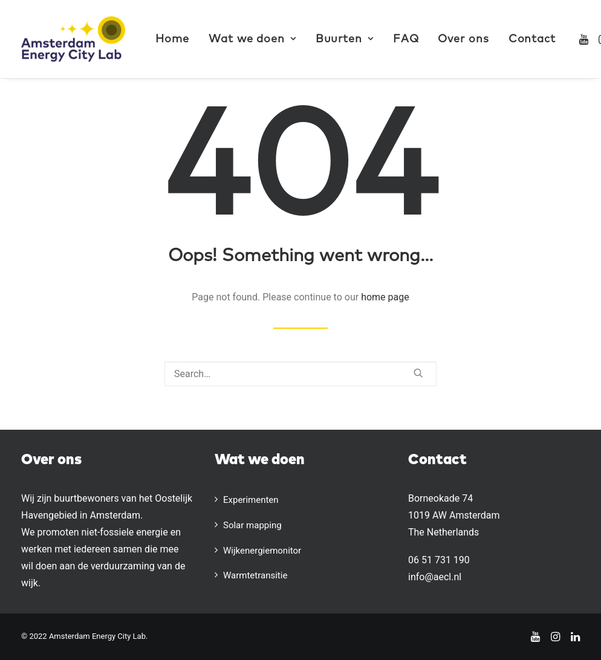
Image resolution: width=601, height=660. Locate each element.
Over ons (463, 39)
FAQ (406, 39)
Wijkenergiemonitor (262, 550)
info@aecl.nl (434, 577)
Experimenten (251, 499)
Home (172, 39)
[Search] (300, 373)
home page (385, 297)
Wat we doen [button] (252, 39)
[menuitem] (172, 39)
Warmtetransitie (255, 575)
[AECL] (73, 39)
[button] (585, 39)
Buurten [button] (345, 39)
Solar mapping (252, 525)
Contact (532, 39)
